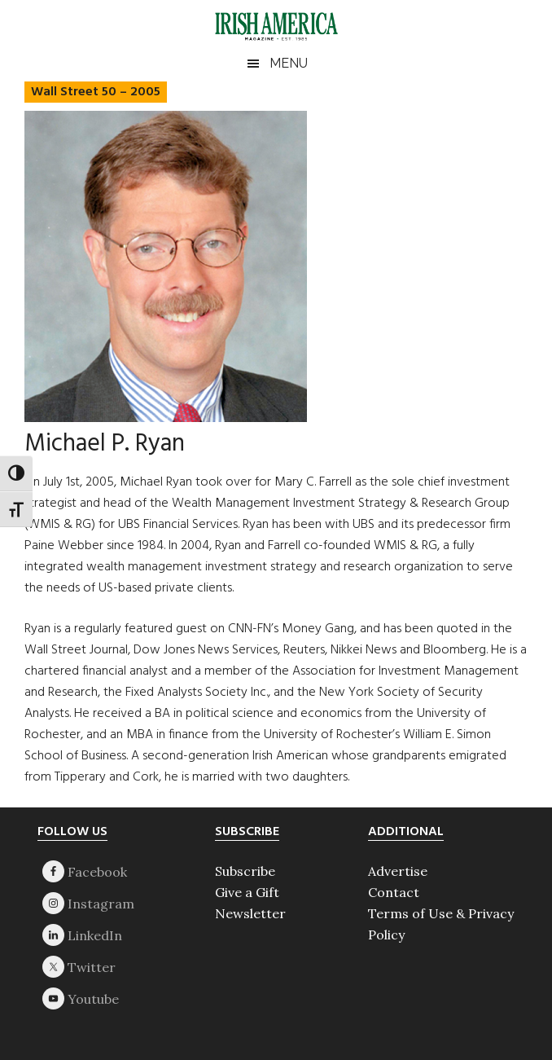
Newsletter (250, 913)
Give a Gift (247, 892)
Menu (288, 63)
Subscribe (245, 871)
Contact (393, 892)
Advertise (397, 871)
